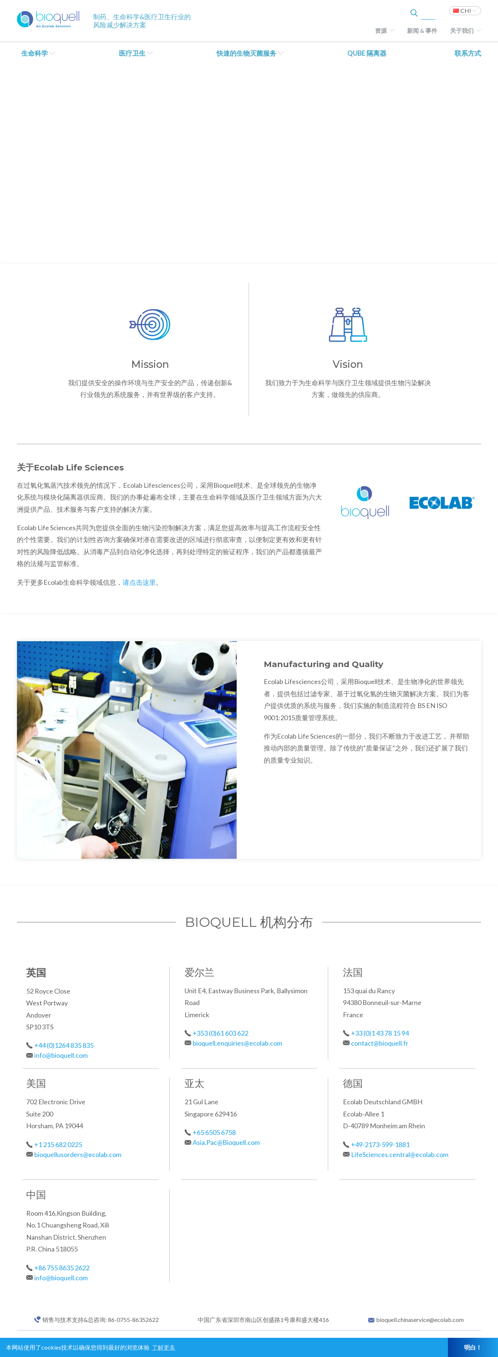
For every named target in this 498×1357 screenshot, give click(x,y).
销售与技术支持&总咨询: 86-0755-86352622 (100, 1319)
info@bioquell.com (61, 1055)
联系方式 (468, 53)
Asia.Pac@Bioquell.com (226, 1142)
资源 (381, 30)
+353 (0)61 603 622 (220, 1033)
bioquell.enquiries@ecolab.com (237, 1043)
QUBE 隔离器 (366, 53)
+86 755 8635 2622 (62, 1268)
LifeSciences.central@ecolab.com (399, 1154)
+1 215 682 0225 (58, 1144)
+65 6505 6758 (214, 1132)
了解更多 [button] (163, 1347)
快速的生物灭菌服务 (246, 53)
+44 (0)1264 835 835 (64, 1045)
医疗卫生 (132, 53)
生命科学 (34, 53)
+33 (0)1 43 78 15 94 (380, 1033)
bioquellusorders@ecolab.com (77, 1154)
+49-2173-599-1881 (380, 1144)
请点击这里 (139, 582)
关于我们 (462, 30)
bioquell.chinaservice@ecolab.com (420, 1319)
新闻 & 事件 (422, 30)
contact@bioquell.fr (379, 1043)
